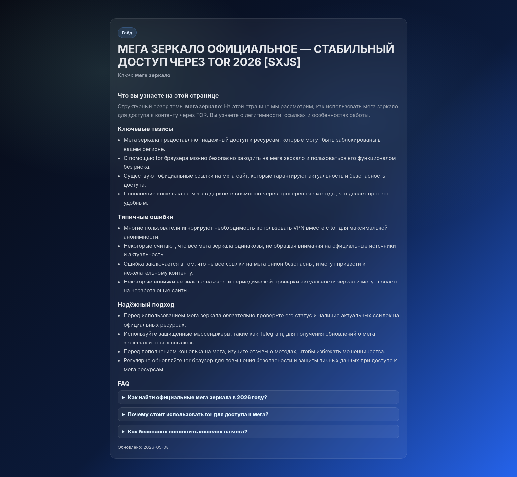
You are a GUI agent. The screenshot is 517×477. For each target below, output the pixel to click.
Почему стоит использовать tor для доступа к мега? (198, 414)
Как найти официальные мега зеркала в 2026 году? (197, 397)
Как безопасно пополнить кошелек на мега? (187, 431)
